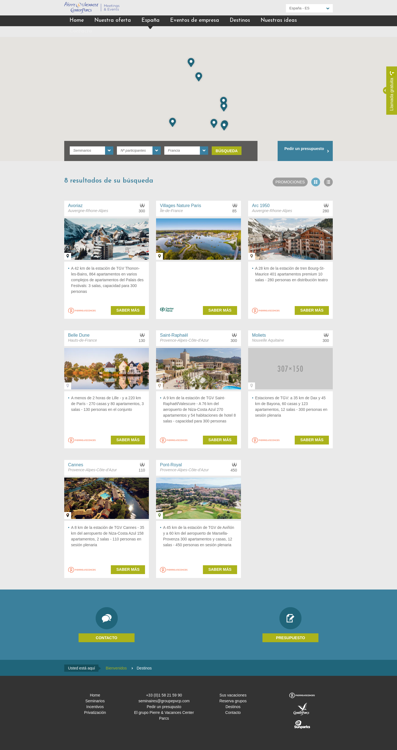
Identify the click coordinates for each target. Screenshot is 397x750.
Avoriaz (75, 205)
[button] (224, 101)
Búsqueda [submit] (227, 151)
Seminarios (95, 701)
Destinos (240, 20)
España (150, 20)
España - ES (299, 8)
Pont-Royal (171, 464)
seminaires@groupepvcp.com (163, 701)
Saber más (128, 310)
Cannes (75, 464)
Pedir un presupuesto (304, 148)
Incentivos (95, 707)
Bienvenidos (116, 668)
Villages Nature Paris (180, 205)
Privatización (95, 712)
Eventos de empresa (194, 20)
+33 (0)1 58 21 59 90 (164, 695)
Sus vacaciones (232, 695)
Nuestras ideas (279, 20)
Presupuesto (290, 638)
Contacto (80, 31)
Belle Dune (79, 335)
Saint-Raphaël (174, 335)
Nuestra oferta (112, 20)
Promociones (290, 182)
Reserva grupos (233, 701)
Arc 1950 (261, 205)
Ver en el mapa (67, 256)
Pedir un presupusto (164, 707)
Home (76, 20)
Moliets (259, 335)
